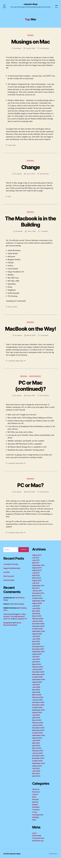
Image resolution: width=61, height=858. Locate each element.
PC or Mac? (30, 484)
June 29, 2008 (30, 48)
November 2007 (38, 648)
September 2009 (38, 600)
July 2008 (36, 636)
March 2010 (36, 595)
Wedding (35, 817)
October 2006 (37, 676)
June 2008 (36, 638)
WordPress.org (37, 840)
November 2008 (38, 626)
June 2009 (36, 608)
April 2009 (36, 613)
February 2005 (37, 722)
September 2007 (38, 651)
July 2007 (36, 656)
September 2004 (38, 735)
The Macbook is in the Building (30, 221)
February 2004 (37, 750)
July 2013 (35, 572)
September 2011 (38, 585)
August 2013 (37, 570)
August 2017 (36, 554)
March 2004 (36, 747)
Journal (35, 794)
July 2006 (36, 684)
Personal (30, 160)
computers (11, 360)
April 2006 (36, 692)
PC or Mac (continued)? (30, 385)
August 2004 (37, 737)
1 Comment (44, 231)
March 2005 (36, 720)
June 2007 (36, 659)
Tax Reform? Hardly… (11, 564)
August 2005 (37, 712)
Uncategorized (35, 376)
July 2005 (36, 714)
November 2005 (38, 704)
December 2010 (38, 593)
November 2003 (38, 758)
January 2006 (37, 699)
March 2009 (36, 615)
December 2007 (38, 646)
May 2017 (35, 562)
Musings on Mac (30, 41)
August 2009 (37, 603)
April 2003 (36, 775)
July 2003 (36, 768)
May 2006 (36, 689)
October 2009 (37, 598)
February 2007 (37, 666)
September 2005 (38, 709)
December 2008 (38, 623)
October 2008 (37, 628)
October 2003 (37, 760)
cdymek (18, 48)
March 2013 (36, 577)
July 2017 (35, 557)
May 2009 (36, 610)
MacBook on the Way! (30, 328)
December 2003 (38, 755)
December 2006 (38, 671)
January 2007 (37, 669)
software (14, 306)
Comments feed (38, 838)
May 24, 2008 (30, 395)
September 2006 (38, 679)
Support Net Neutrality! (11, 568)
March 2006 (36, 694)
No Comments (44, 48)
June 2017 (36, 560)
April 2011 (35, 587)
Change (30, 167)
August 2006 (37, 681)
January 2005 (37, 725)
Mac (14, 145)
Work (34, 819)
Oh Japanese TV (21, 618)
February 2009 (37, 618)
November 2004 (38, 730)
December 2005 (38, 702)
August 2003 (37, 765)
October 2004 (37, 732)
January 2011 (37, 590)
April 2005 (36, 717)
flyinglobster (8, 622)
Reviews (30, 35)
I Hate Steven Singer (16, 603)
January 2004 (37, 753)
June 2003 (36, 770)
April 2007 (36, 661)
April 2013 (36, 575)
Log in (34, 832)
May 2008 (36, 641)
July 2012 (35, 582)
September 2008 (38, 631)
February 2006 (37, 697)
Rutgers (35, 804)
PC (25, 360)
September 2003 (38, 763)
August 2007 (37, 654)
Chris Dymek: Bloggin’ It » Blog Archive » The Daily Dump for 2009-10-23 (14, 616)
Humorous (36, 791)
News (34, 796)
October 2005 (37, 707)
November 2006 (38, 674)
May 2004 (36, 742)
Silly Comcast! (8, 576)
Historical (35, 789)
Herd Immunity (8, 580)
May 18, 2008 (30, 491)
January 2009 (37, 620)
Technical (35, 809)
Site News (35, 806)
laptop (10, 145)
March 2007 (36, 664)
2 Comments (44, 335)
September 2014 (38, 565)
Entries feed (36, 835)
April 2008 (36, 643)
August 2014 (37, 567)
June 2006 (36, 687)
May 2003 (36, 773)
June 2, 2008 (30, 174)
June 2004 (36, 740)
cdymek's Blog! (30, 4)
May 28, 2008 (31, 335)
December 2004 (38, 727)
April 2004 (36, 745)
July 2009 (36, 605)
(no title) (6, 572)
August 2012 (36, 580)
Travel (34, 812)
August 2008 (37, 633)
